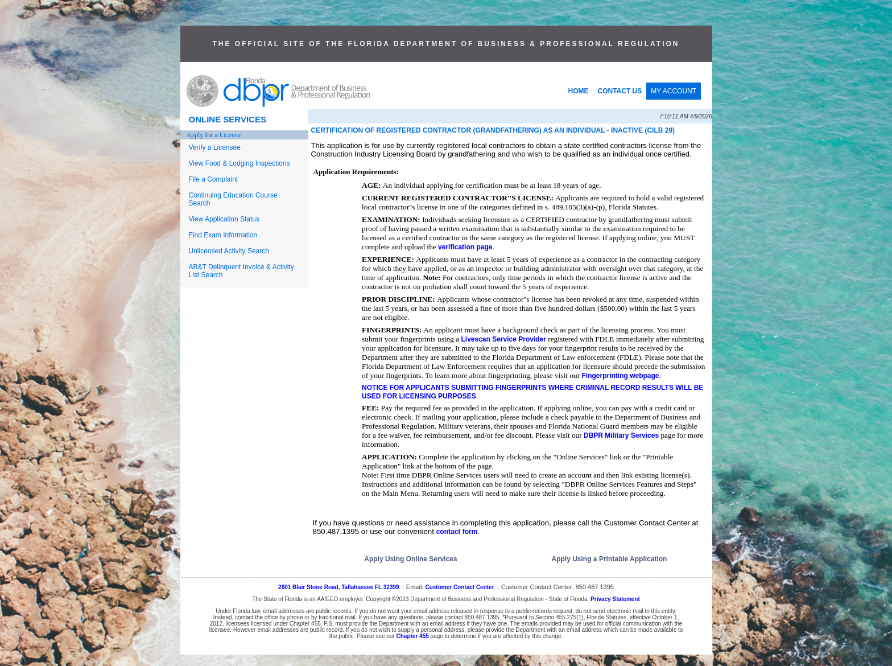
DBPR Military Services (621, 435)
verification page (465, 247)
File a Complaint (213, 179)
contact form (457, 532)
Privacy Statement (615, 599)
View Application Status (224, 219)
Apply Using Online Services (410, 559)
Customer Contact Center (459, 587)
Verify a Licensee (215, 147)
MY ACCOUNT (673, 91)
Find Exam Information (223, 235)
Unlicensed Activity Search (229, 251)
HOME (578, 91)
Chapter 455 (413, 636)
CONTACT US (620, 91)
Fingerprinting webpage (620, 376)
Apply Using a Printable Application (609, 559)
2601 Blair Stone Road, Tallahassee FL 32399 (338, 587)
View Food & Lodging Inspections (239, 163)
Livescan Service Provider (503, 339)
